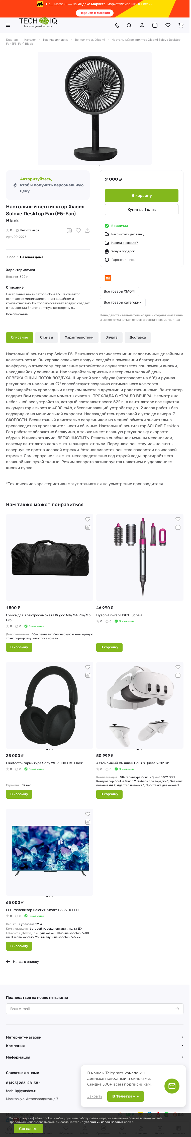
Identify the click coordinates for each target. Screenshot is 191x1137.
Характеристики (79, 337)
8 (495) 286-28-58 (22, 1083)
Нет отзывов (27, 230)
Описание (19, 337)
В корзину (142, 195)
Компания (15, 1046)
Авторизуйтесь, (36, 179)
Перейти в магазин (94, 13)
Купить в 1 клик (142, 209)
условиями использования (103, 1122)
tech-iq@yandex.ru (21, 1091)
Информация (18, 1057)
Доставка (138, 337)
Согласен (28, 1128)
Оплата (112, 337)
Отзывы (46, 337)
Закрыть (94, 1096)
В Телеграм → (125, 1096)
